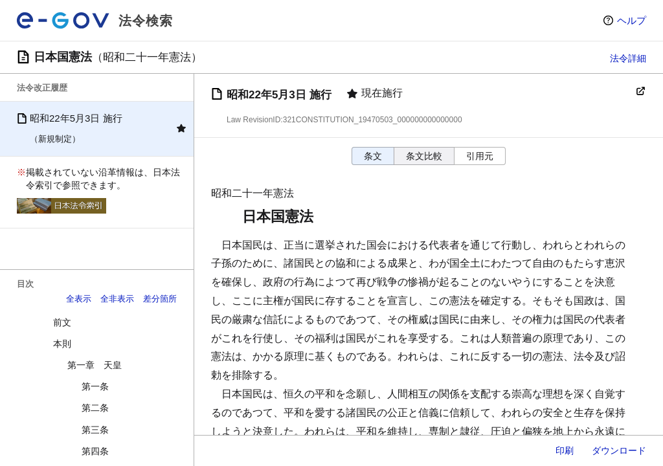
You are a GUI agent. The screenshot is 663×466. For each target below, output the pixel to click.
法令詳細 (628, 58)
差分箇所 (160, 299)
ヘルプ (631, 20)
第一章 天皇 (94, 365)
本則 (62, 343)
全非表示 (117, 299)
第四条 (95, 451)
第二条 (95, 408)
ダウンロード (619, 450)
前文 (62, 322)
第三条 (95, 430)
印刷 (565, 450)
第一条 (95, 386)
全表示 (78, 299)
